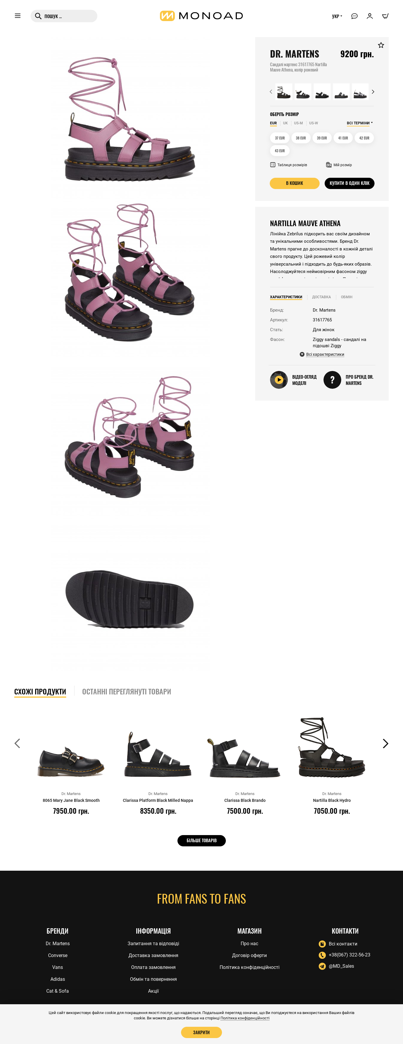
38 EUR (301, 137)
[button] (271, 92)
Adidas (57, 979)
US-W (313, 123)
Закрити (201, 1032)
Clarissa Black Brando (245, 800)
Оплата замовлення (153, 967)
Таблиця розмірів (288, 165)
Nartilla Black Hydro (332, 800)
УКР (335, 17)
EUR (273, 123)
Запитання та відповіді (153, 943)
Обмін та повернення (153, 979)
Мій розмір (339, 165)
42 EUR (364, 137)
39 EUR (322, 137)
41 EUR (343, 137)
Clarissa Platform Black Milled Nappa (158, 800)
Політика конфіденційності (250, 967)
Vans (57, 967)
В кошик (294, 183)
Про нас (249, 943)
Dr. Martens (58, 943)
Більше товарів (202, 840)
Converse (57, 955)
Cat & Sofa (57, 991)
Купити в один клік (349, 183)
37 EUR (280, 137)
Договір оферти (249, 955)
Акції (153, 991)
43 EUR (280, 150)
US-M (298, 123)
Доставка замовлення (153, 955)
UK (285, 123)
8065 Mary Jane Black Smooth (71, 800)
